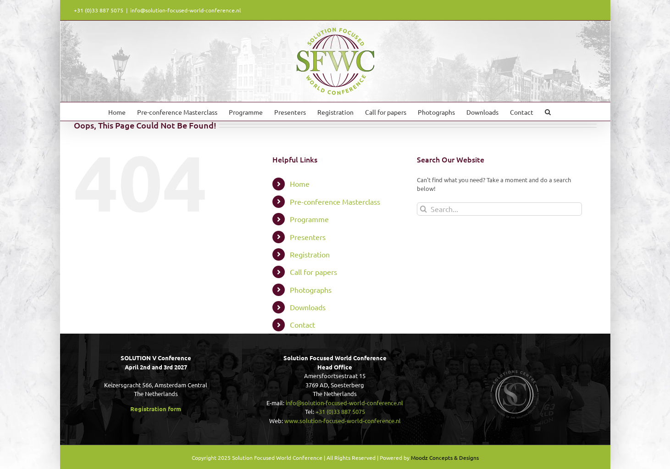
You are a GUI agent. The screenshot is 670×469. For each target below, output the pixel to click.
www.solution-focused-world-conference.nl (342, 420)
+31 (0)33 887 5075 (340, 411)
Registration (310, 254)
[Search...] (499, 209)
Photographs (311, 289)
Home (300, 183)
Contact (302, 324)
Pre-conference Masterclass (335, 201)
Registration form (155, 409)
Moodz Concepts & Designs (445, 457)
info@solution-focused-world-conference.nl (185, 10)
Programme (309, 218)
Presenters (308, 236)
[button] (548, 111)
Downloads (308, 307)
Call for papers (313, 271)
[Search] (423, 209)
